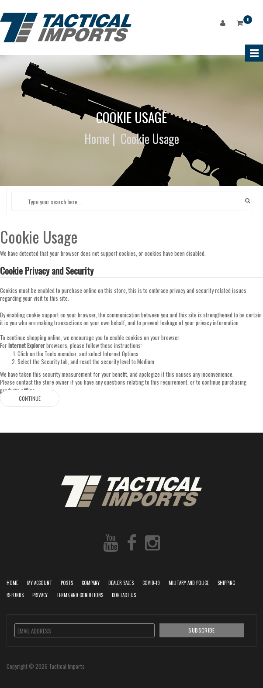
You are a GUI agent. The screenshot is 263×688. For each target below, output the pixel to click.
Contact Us (124, 595)
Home (97, 139)
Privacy (40, 595)
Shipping (226, 582)
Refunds (15, 595)
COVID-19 (151, 582)
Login (224, 24)
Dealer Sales (121, 582)
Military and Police (189, 582)
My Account (39, 582)
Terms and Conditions (79, 595)
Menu (253, 52)
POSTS (67, 582)
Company (91, 582)
